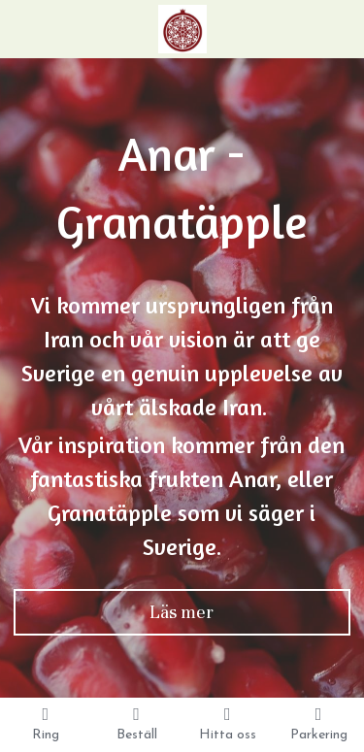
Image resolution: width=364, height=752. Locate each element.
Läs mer (181, 612)
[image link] (182, 27)
